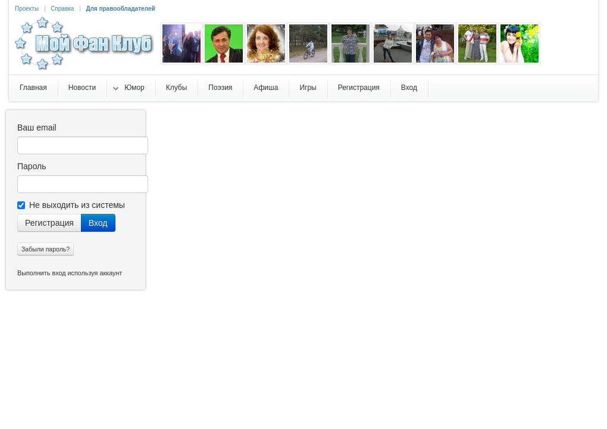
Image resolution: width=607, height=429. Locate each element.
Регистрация (49, 223)
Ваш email (37, 127)
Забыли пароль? (45, 249)
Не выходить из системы (71, 205)
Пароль (31, 166)
